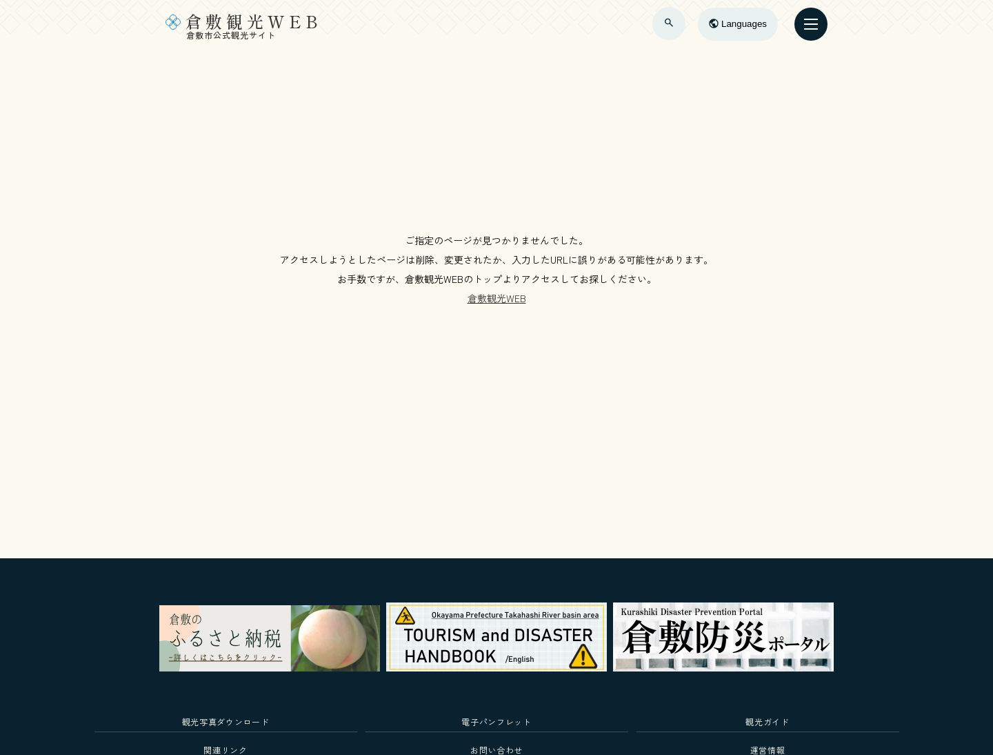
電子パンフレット (496, 721)
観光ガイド (767, 721)
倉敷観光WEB (497, 298)
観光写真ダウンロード (226, 721)
